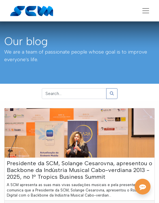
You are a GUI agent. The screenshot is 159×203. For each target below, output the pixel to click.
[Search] (111, 93)
